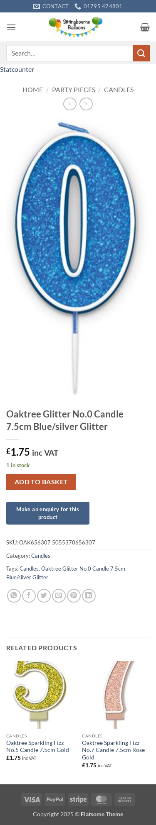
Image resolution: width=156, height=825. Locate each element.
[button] (11, 27)
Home (32, 89)
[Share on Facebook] (29, 596)
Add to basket (41, 482)
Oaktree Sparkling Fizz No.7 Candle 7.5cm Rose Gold (113, 750)
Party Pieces (73, 89)
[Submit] (141, 53)
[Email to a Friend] (59, 596)
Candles (119, 89)
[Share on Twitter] (44, 596)
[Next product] (69, 104)
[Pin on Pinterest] (74, 596)
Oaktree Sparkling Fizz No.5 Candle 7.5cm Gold (37, 747)
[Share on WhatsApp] (14, 596)
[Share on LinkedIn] (89, 596)
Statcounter (17, 69)
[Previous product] (85, 104)
